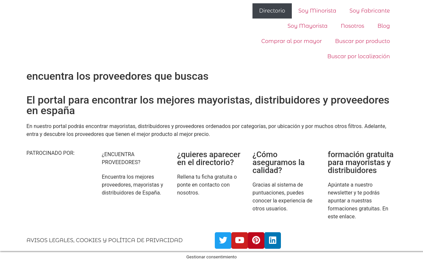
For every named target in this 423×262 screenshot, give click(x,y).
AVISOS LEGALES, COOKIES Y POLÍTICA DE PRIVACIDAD (104, 240)
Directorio (272, 11)
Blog (383, 26)
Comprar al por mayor (291, 41)
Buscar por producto (362, 41)
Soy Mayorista (307, 26)
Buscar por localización (358, 56)
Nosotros (352, 26)
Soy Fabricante (370, 11)
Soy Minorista (317, 11)
